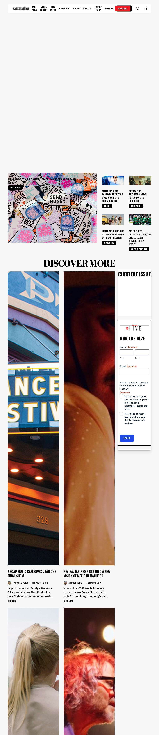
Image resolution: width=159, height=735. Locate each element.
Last (137, 232)
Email (128, 241)
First (122, 232)
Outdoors (15, 62)
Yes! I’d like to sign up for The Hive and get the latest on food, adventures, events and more (137, 277)
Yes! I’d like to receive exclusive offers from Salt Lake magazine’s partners (135, 293)
